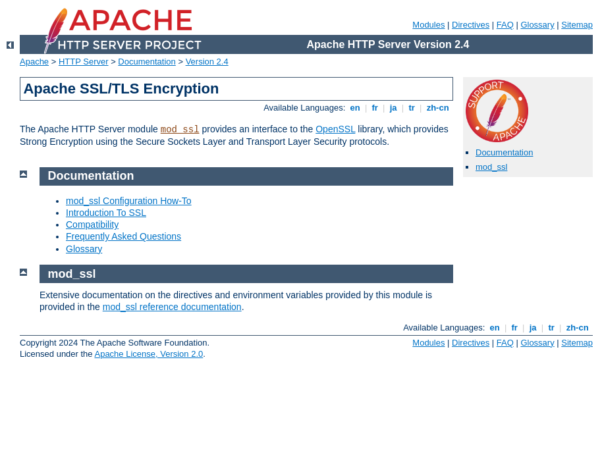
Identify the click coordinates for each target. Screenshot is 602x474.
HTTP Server (84, 61)
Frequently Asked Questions (123, 236)
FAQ (505, 25)
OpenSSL (335, 129)
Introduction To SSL (106, 212)
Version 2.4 (207, 61)
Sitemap (577, 25)
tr (412, 108)
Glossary (537, 25)
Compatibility (92, 224)
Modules (428, 25)
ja (393, 108)
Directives (470, 25)
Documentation (146, 61)
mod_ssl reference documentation (172, 307)
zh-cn (437, 108)
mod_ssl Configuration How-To (129, 201)
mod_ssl (180, 129)
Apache (34, 61)
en (355, 108)
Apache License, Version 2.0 (148, 354)
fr (375, 108)
